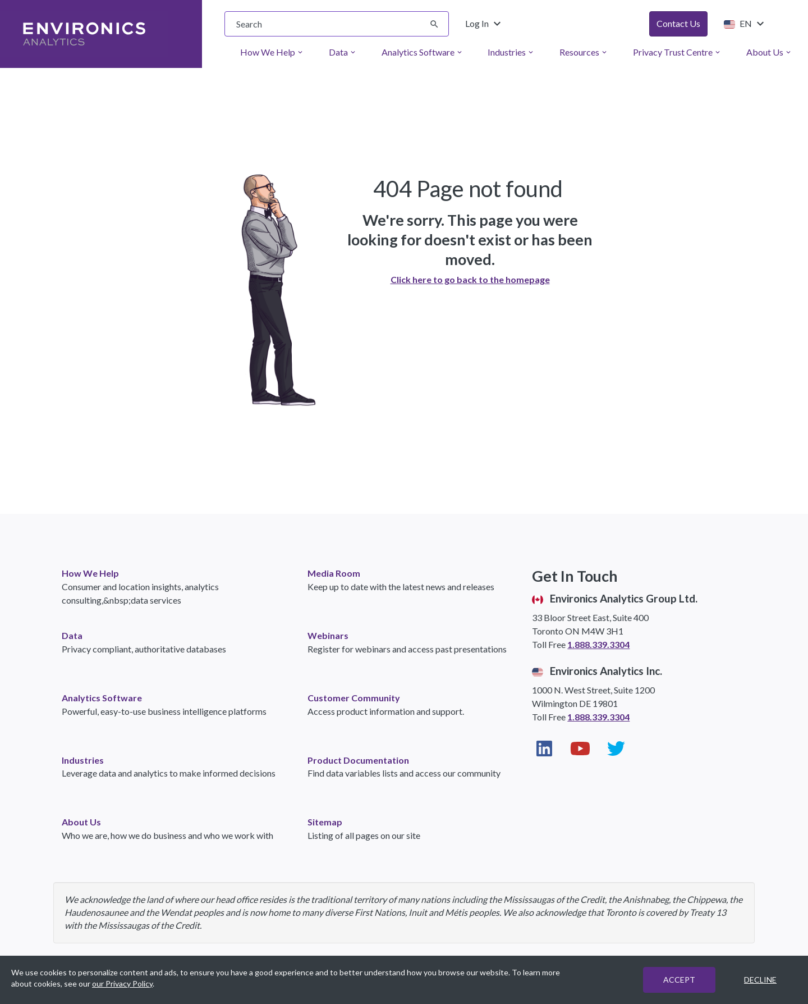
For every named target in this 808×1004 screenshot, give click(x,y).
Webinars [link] (327, 635)
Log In (484, 23)
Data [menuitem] (343, 52)
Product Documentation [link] (358, 760)
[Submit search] (434, 24)
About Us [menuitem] (769, 52)
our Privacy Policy (122, 983)
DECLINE (760, 979)
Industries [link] (83, 760)
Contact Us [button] (678, 23)
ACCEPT (679, 979)
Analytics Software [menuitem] (422, 52)
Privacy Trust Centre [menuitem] (677, 52)
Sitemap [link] (324, 821)
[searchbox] (336, 23)
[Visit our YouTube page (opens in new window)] (580, 748)
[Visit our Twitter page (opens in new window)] (616, 748)
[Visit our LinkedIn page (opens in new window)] (544, 748)
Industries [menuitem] (511, 52)
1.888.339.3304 (598, 644)
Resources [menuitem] (583, 52)
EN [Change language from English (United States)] (743, 23)
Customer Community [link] (353, 697)
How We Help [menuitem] (272, 52)
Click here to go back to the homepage (470, 279)
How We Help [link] (90, 573)
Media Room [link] (333, 573)
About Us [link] (81, 821)
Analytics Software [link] (102, 697)
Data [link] (72, 635)
